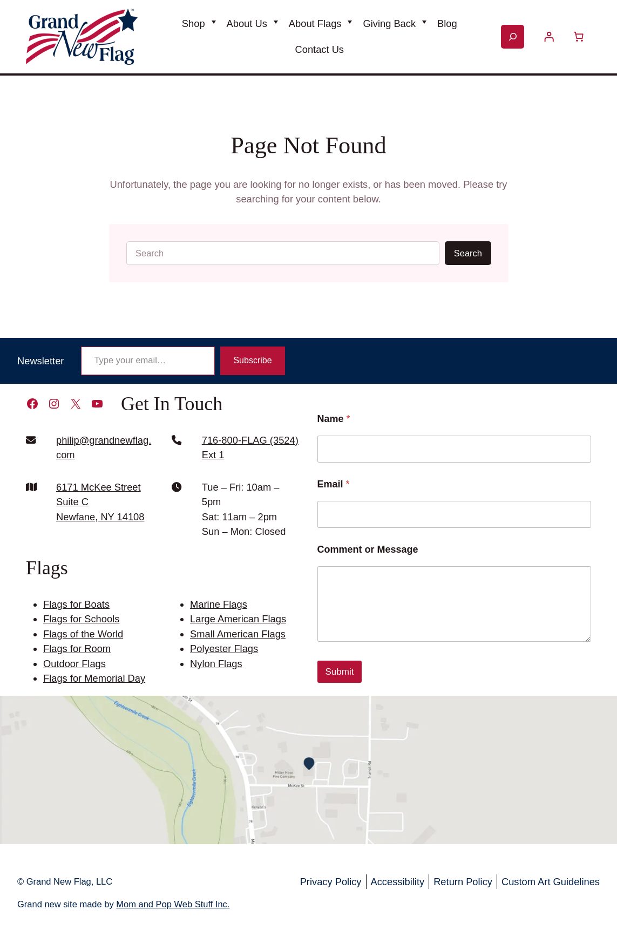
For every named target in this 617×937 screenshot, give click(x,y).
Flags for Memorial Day (94, 678)
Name (333, 418)
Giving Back (389, 23)
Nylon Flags (216, 663)
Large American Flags (238, 618)
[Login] (549, 36)
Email (333, 484)
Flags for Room (77, 648)
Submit (340, 672)
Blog (447, 23)
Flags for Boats (76, 604)
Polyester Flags (224, 648)
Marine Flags (218, 604)
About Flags (315, 23)
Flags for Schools (81, 618)
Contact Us (319, 49)
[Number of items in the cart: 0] (578, 36)
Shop (193, 23)
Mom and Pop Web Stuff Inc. (172, 904)
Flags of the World (83, 634)
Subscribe (252, 360)
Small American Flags (238, 634)
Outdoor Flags (74, 663)
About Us (247, 23)
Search (468, 253)
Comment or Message (367, 549)
